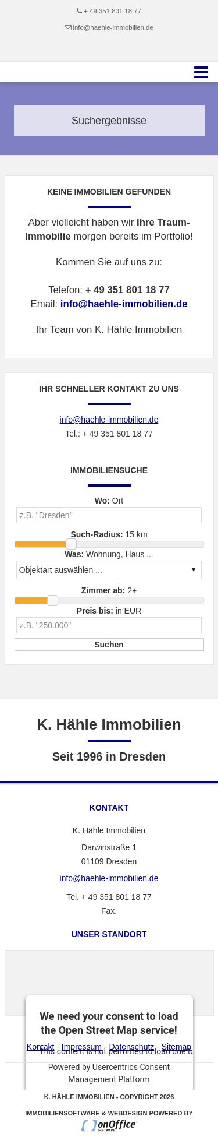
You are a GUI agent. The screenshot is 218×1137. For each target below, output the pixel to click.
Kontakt (40, 1046)
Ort (109, 500)
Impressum (82, 1046)
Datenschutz (131, 1046)
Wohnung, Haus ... (109, 554)
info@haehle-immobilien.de (113, 27)
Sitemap (176, 1046)
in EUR (109, 610)
